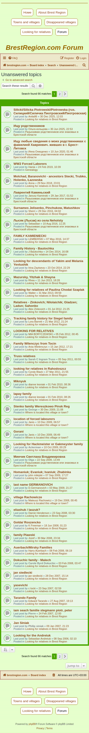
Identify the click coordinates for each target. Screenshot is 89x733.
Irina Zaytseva (36, 267)
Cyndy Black (35, 371)
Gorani (19, 431)
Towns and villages (26, 22)
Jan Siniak (21, 623)
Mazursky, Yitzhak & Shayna (34, 277)
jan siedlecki (23, 572)
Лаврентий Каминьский (32, 192)
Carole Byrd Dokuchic (42, 563)
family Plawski (24, 535)
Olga (31, 459)
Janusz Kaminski (38, 195)
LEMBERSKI (35, 239)
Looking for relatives (36, 32)
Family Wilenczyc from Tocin (35, 343)
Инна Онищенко (38, 151)
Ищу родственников (29, 126)
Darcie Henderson (38, 513)
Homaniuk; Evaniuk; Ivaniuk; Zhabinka (42, 472)
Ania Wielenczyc (37, 346)
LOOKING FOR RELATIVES (34, 331)
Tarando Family (25, 597)
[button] (65, 94)
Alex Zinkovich (36, 309)
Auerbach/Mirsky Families (33, 547)
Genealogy (31, 169)
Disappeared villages (61, 22)
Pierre (32, 613)
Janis (31, 422)
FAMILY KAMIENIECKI (30, 236)
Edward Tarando (37, 600)
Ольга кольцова (37, 129)
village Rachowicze (28, 497)
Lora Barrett (35, 321)
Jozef (31, 538)
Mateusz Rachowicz (40, 500)
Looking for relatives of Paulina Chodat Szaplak (49, 289)
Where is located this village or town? (46, 412)
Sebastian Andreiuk (39, 638)
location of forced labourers (34, 419)
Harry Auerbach (37, 550)
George (32, 409)
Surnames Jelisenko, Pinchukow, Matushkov (47, 208)
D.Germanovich (37, 487)
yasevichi (21, 585)
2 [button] (60, 94)
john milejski (35, 475)
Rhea (31, 280)
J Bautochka (35, 251)
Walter (32, 292)
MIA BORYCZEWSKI (40, 334)
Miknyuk (20, 381)
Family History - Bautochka (34, 248)
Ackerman (34, 447)
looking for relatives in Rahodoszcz (40, 368)
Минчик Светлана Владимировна (39, 456)
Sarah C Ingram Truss (41, 359)
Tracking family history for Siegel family (43, 318)
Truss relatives (24, 356)
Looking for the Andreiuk (32, 635)
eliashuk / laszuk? (27, 510)
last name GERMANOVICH (33, 484)
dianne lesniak (36, 384)
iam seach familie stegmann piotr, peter (43, 610)
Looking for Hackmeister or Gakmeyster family (48, 444)
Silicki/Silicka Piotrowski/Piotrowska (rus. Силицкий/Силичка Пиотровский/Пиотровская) (50, 111)
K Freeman (34, 525)
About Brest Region (52, 12)
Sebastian (34, 223)
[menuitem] (13, 58)
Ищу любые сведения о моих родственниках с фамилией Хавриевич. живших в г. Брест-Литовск (50, 144)
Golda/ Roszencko (27, 522)
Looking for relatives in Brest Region (46, 119)
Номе (27, 12)
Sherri (31, 211)
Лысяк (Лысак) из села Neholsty (38, 220)
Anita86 (32, 116)
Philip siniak (35, 626)
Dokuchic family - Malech (32, 560)
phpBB (32, 724)
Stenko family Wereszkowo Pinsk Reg (42, 406)
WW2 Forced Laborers (30, 164)
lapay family (23, 394)
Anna (31, 183)
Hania (31, 167)
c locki (32, 588)
